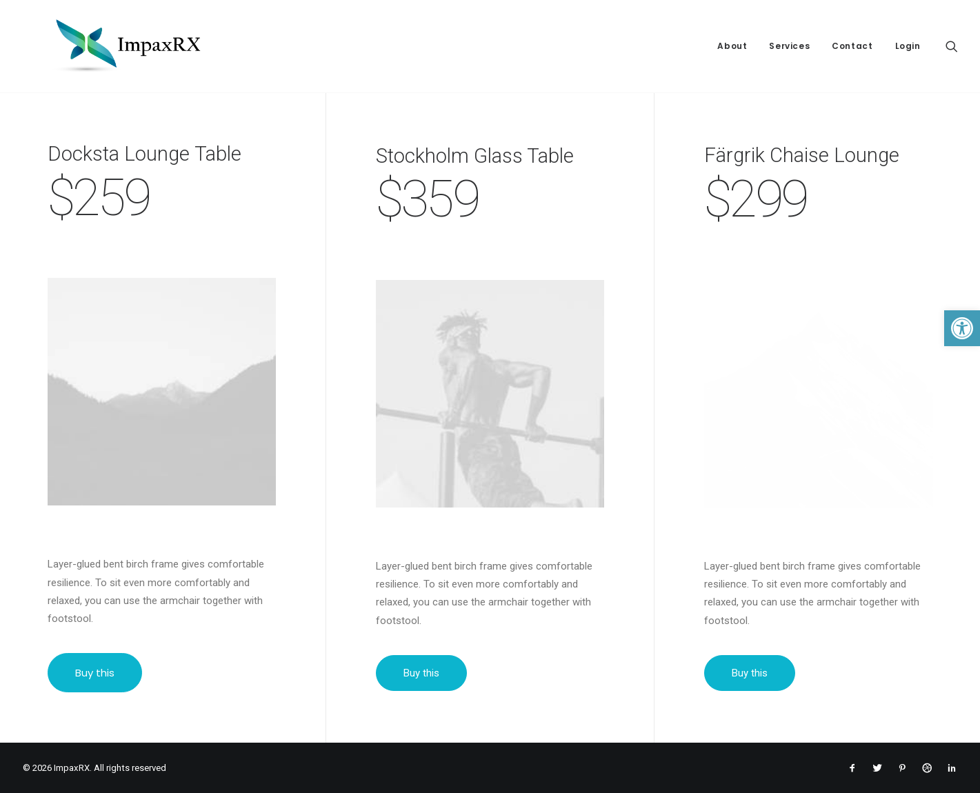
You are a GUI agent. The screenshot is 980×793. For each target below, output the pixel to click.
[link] (962, 328)
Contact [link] (852, 46)
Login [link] (908, 46)
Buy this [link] (95, 672)
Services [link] (789, 46)
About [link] (732, 46)
